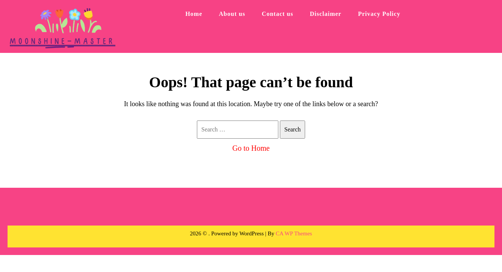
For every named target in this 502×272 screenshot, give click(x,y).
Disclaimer (325, 14)
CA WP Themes (294, 233)
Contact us (277, 14)
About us (232, 14)
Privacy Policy (379, 14)
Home (193, 14)
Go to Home (251, 148)
